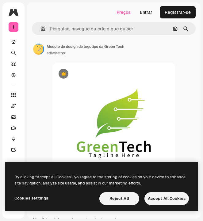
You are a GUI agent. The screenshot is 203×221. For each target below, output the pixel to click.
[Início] (13, 42)
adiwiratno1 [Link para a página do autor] (57, 53)
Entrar (146, 12)
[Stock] (13, 64)
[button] (40, 28)
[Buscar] (13, 53)
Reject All (119, 198)
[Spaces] (13, 106)
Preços (124, 12)
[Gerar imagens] (13, 117)
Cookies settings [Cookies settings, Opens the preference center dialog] (31, 198)
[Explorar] (13, 75)
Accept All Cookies (167, 198)
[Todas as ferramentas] (13, 95)
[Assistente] (13, 150)
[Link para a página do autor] (38, 49)
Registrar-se (178, 12)
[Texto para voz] (13, 139)
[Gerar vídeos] (13, 128)
